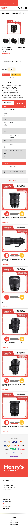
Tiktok (6, 508)
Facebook (7, 501)
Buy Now (5, 74)
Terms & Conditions (9, 487)
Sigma (21, 12)
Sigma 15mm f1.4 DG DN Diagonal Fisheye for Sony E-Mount (14, 385)
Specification (8, 102)
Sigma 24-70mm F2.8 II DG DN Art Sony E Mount (15, 426)
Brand (16, 12)
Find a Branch (14, 520)
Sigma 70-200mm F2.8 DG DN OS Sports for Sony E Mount (13, 260)
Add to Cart (15, 75)
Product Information (20, 102)
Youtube (6, 506)
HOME (3, 12)
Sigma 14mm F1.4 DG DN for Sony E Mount (13, 342)
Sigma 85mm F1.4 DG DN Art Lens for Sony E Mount (14, 301)
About (12, 522)
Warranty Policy (8, 485)
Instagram (7, 503)
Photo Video (10, 12)
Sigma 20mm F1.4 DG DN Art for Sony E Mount (14, 217)
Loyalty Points (14, 524)
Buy (14, 213)
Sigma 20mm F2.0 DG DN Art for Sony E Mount (14, 13)
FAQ (16, 522)
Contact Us (6, 483)
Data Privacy (7, 489)
